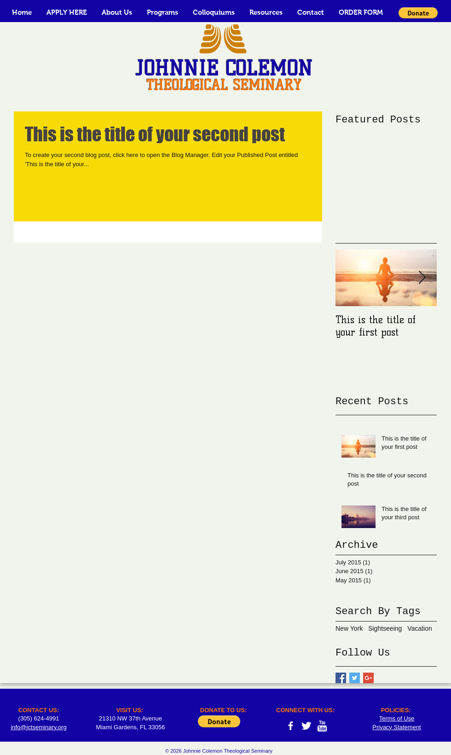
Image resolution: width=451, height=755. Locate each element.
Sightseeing (385, 628)
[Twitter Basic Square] (354, 678)
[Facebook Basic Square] (340, 678)
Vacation (419, 628)
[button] (116, 12)
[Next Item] (422, 278)
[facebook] (290, 726)
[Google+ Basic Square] (368, 678)
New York (349, 628)
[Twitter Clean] (306, 726)
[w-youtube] (322, 726)
